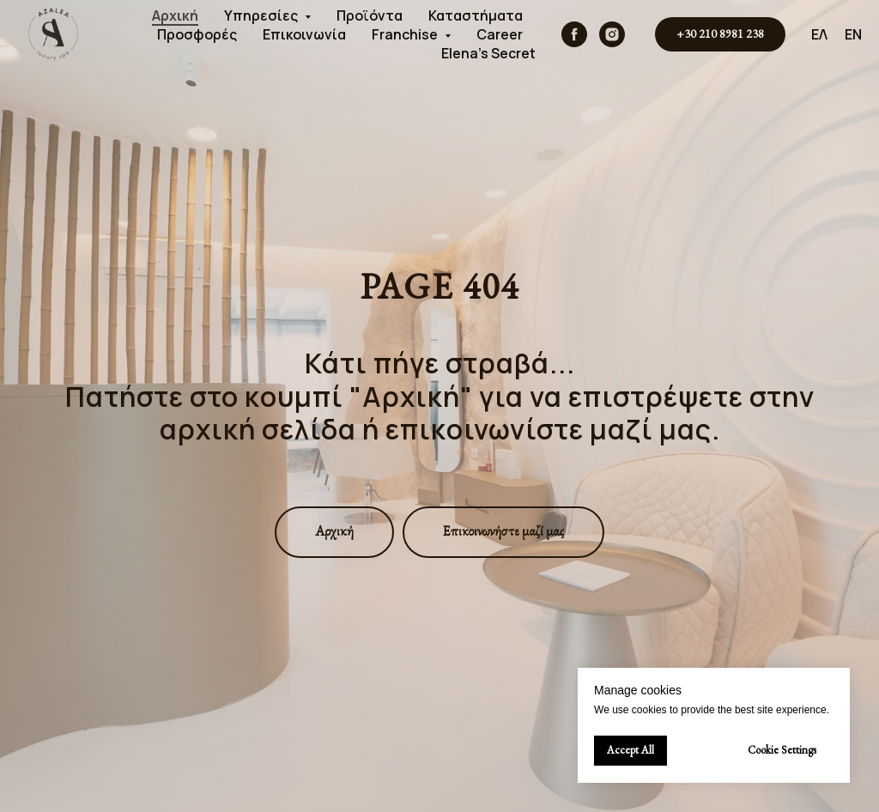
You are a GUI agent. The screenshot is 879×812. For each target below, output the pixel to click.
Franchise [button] (406, 34)
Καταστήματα (475, 15)
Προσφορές (197, 34)
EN (853, 34)
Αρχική (175, 15)
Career (499, 34)
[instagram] (612, 34)
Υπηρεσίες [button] (262, 15)
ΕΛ (819, 34)
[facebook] (574, 34)
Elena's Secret (488, 53)
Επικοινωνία (304, 34)
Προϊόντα (369, 15)
